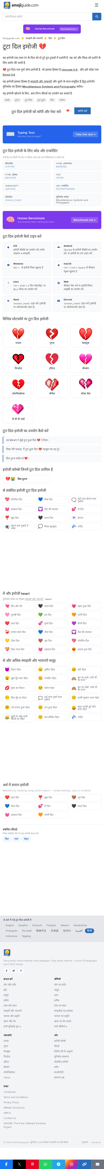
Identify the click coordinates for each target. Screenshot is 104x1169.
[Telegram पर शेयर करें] (58, 1164)
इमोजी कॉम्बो (60, 1041)
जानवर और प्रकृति (12, 1016)
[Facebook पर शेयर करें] (6, 1164)
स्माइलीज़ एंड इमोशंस (63, 1010)
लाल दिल (12, 623)
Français (51, 925)
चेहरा (26, 838)
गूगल (6, 1046)
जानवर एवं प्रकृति (61, 1016)
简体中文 (41, 930)
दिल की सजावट (48, 509)
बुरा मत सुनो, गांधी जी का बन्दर (84, 679)
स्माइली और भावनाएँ (34, 38)
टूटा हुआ (41, 100)
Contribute (10, 1092)
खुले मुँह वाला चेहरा (16, 678)
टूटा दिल (28, 100)
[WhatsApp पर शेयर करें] (45, 1164)
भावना (62, 100)
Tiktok (7, 1077)
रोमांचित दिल (13, 499)
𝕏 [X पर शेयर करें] (19, 1164)
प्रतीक (6, 1000)
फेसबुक (7, 1051)
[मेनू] (96, 5)
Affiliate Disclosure (14, 1107)
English (10, 925)
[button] (26, 165)
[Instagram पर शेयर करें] (71, 1164)
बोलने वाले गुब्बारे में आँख (16, 527)
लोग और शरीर (10, 984)
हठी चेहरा (78, 669)
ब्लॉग (56, 1067)
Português (11, 930)
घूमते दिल (45, 623)
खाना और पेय (10, 1021)
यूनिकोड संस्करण (61, 1056)
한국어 (67, 930)
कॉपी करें (82, 111)
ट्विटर (6, 1061)
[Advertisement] (52, 561)
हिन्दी (89, 930)
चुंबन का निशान (14, 688)
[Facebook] (6, 971)
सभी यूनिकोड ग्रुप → (12, 1026)
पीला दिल (12, 640)
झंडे (5, 990)
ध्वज (56, 995)
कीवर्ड (56, 1046)
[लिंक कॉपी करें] (84, 1164)
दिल (50, 38)
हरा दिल (44, 614)
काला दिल (45, 517)
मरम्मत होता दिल (15, 632)
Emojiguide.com (11, 38)
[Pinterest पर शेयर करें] (32, 1164)
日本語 (54, 930)
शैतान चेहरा (13, 669)
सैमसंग (7, 1067)
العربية (78, 930)
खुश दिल (12, 517)
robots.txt (95, 1142)
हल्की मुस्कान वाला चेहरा (85, 697)
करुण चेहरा (46, 688)
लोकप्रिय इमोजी (61, 1061)
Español (23, 925)
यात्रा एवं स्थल (60, 1005)
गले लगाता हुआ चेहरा (17, 707)
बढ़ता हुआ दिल (81, 606)
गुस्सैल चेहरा (46, 669)
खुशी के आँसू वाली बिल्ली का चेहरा (16, 718)
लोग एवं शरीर (60, 984)
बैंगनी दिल (79, 623)
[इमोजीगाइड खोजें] (47, 16)
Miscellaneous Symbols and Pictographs (72, 201)
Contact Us (10, 1118)
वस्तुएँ (6, 995)
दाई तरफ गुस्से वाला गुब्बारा (50, 698)
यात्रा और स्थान (10, 1005)
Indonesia (11, 936)
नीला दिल (45, 499)
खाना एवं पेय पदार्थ (62, 1021)
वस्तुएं (56, 990)
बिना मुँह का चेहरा (16, 697)
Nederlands (80, 925)
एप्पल (6, 1041)
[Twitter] (14, 971)
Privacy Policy (11, 1102)
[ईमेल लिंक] (97, 1164)
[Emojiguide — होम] (7, 952)
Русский (26, 930)
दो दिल (77, 509)
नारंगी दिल (79, 614)
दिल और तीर (13, 606)
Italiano (65, 925)
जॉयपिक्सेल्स (9, 1072)
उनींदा (77, 526)
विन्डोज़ (7, 1056)
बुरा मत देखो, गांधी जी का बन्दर (84, 688)
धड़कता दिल (13, 509)
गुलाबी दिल (13, 614)
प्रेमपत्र (77, 517)
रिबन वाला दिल (14, 649)
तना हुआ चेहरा (47, 707)
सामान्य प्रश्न (59, 1077)
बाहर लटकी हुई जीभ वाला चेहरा (83, 708)
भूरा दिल (45, 640)
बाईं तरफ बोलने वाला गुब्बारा (83, 500)
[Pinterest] (21, 971)
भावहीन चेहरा (47, 678)
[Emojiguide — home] (21, 5)
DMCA (7, 1112)
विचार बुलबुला (47, 526)
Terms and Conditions (16, 1097)
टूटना (17, 100)
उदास (7, 100)
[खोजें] (96, 16)
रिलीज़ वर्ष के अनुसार (63, 1051)
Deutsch (37, 925)
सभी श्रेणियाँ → (60, 1026)
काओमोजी (58, 1072)
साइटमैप (85, 1142)
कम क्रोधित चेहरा (48, 717)
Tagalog (26, 936)
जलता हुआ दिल (81, 649)
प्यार (16, 838)
